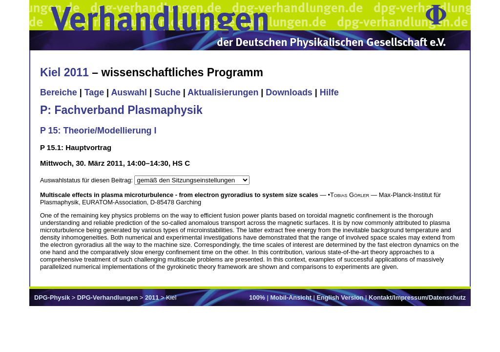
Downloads (289, 92)
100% (257, 297)
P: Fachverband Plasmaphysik (121, 110)
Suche (167, 92)
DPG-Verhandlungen (107, 297)
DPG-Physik (52, 297)
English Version (339, 297)
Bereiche (58, 92)
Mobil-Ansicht (291, 297)
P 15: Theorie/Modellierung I (98, 130)
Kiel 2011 (64, 72)
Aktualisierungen (223, 92)
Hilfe (329, 92)
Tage (94, 92)
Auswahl (129, 92)
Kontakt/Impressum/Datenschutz (417, 297)
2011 (152, 297)
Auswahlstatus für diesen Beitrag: (87, 180)
